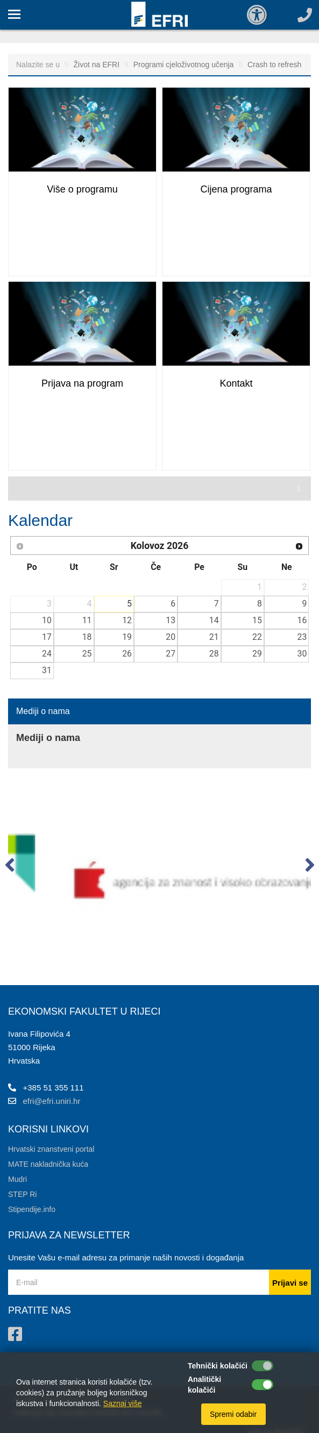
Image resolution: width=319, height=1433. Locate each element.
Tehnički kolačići (217, 1365)
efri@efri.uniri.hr (52, 1101)
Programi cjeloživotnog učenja (184, 64)
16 (302, 620)
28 (214, 653)
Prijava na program (82, 383)
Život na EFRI (98, 64)
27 (170, 653)
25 (87, 653)
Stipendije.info (31, 1209)
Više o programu (82, 189)
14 (214, 620)
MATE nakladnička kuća (48, 1164)
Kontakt (235, 383)
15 (257, 620)
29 (257, 653)
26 (127, 653)
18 (87, 637)
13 (170, 620)
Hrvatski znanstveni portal (51, 1149)
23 (302, 637)
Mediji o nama (43, 711)
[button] (9, 867)
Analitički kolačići (204, 1384)
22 (257, 637)
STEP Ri (22, 1194)
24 (47, 653)
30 (302, 653)
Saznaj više (122, 1403)
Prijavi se (290, 1282)
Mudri (17, 1179)
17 (47, 637)
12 (127, 620)
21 (214, 637)
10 (47, 620)
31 (47, 670)
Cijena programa (236, 189)
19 (127, 637)
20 (170, 637)
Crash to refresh (274, 64)
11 (87, 620)
